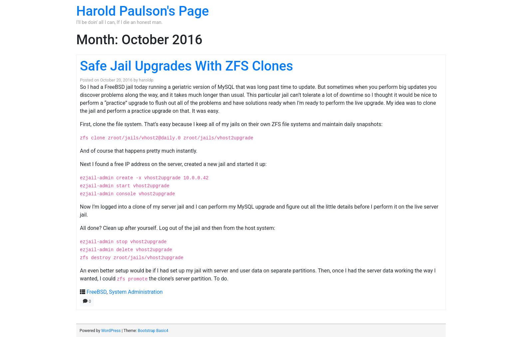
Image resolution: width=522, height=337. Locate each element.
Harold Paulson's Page (142, 11)
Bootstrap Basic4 (153, 330)
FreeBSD (97, 292)
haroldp (146, 80)
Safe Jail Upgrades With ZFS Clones (186, 66)
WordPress (111, 330)
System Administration (136, 292)
